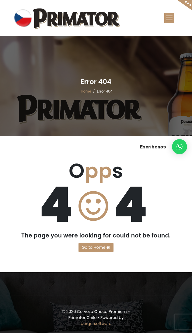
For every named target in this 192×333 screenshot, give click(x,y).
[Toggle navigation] (169, 18)
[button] (179, 146)
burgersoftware (95, 323)
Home (86, 91)
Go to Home (96, 247)
